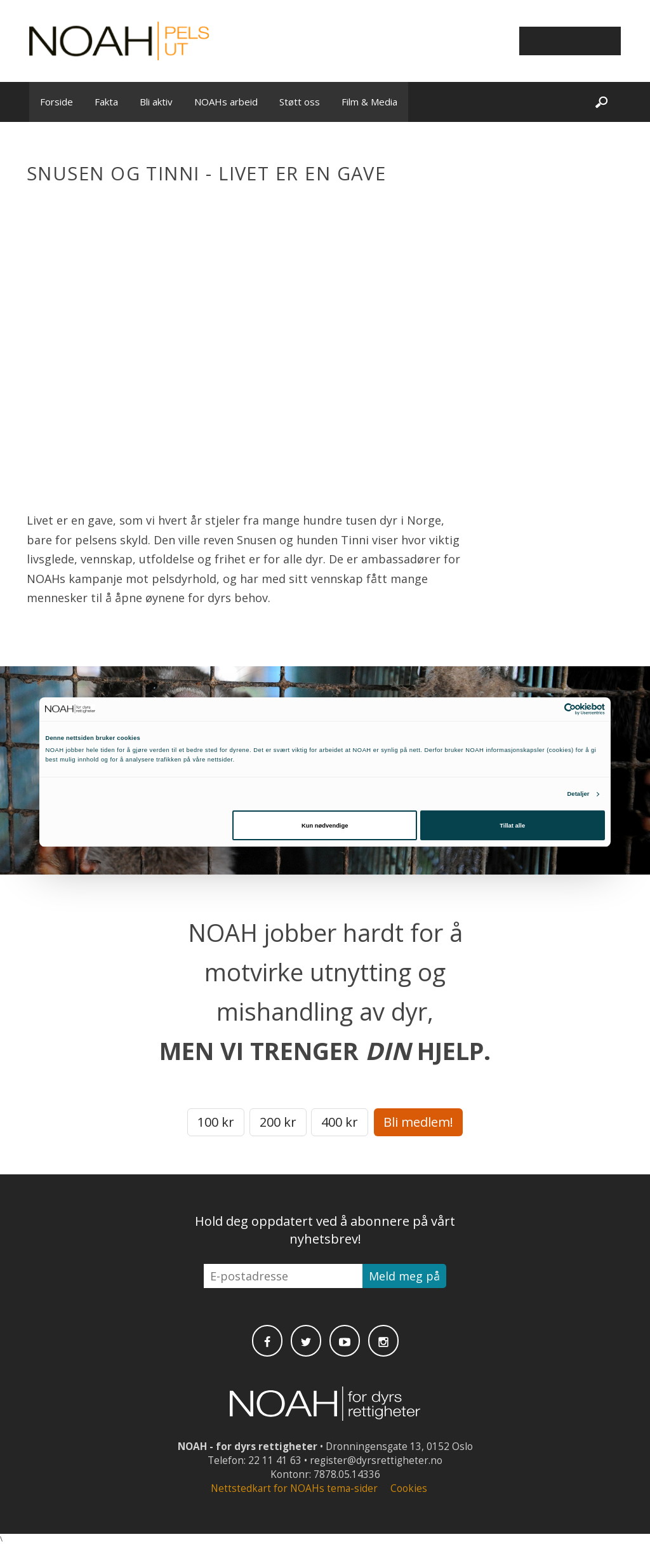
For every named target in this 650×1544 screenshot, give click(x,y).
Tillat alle (512, 825)
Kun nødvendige (325, 825)
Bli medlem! (418, 1122)
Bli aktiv (156, 101)
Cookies (408, 1488)
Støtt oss (299, 101)
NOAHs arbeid (226, 101)
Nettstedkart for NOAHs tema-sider (294, 1488)
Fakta (106, 101)
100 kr (215, 1122)
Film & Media (369, 101)
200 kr (278, 1122)
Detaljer (578, 794)
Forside (56, 101)
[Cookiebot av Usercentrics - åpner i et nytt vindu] (549, 709)
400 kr (339, 1122)
